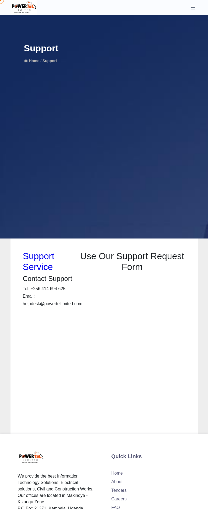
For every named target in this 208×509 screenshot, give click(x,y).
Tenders (119, 490)
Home (32, 61)
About (117, 481)
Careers (119, 499)
